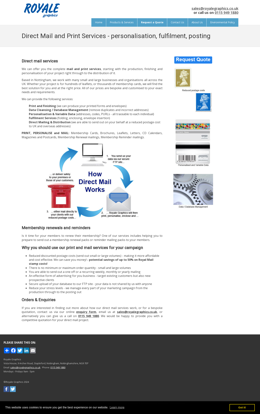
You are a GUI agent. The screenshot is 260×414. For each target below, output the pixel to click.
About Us (197, 22)
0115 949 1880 (226, 12)
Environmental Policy (222, 22)
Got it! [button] (242, 407)
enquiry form (86, 312)
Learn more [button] (117, 407)
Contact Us (177, 22)
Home (98, 22)
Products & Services (122, 22)
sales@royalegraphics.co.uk (215, 8)
